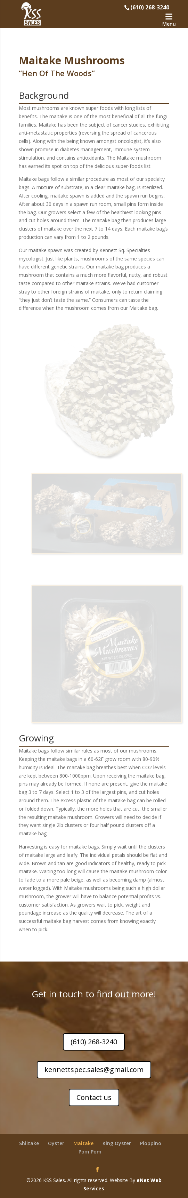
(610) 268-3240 (94, 1041)
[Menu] (169, 20)
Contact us (94, 1097)
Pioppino (150, 1143)
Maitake (83, 1143)
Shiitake (29, 1143)
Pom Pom (90, 1151)
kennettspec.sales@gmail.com (94, 1069)
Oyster (56, 1143)
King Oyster (117, 1143)
